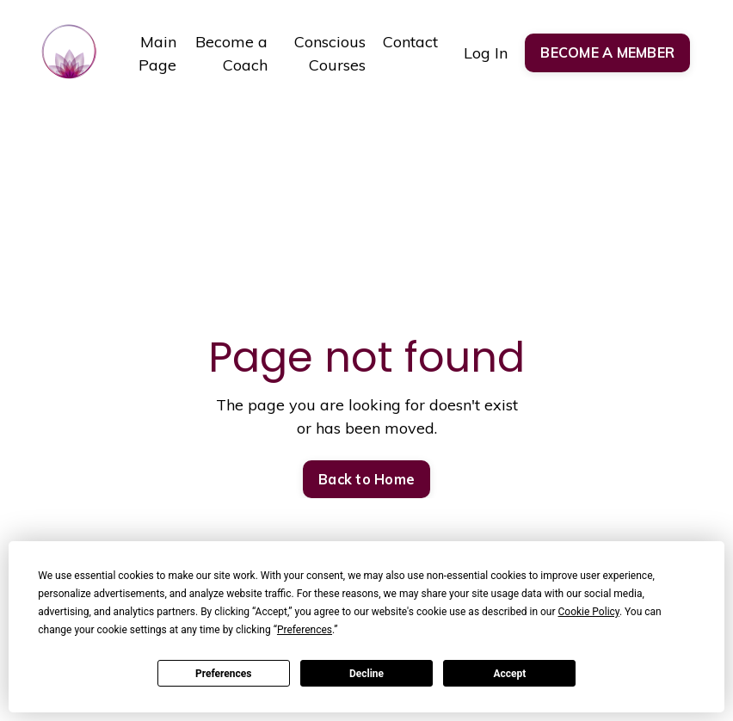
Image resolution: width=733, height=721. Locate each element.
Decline (366, 674)
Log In (486, 53)
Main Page (157, 53)
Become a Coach (231, 53)
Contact (410, 42)
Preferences (223, 674)
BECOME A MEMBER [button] (607, 52)
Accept (509, 674)
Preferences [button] (304, 630)
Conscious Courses (330, 53)
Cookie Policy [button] (588, 612)
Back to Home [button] (366, 479)
